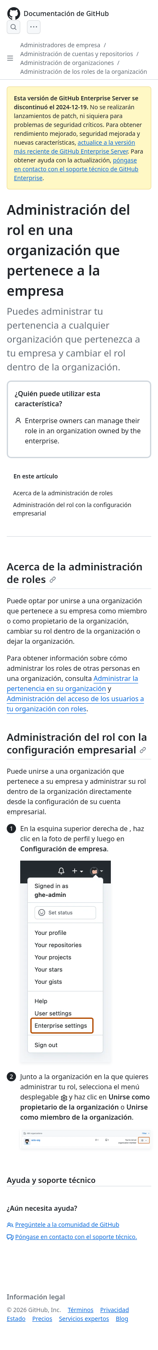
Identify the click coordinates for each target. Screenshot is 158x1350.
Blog (122, 1319)
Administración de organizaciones (67, 63)
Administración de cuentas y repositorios (76, 54)
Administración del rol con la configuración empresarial (77, 743)
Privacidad (114, 1310)
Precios (42, 1319)
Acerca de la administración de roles (74, 572)
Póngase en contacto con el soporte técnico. (72, 1237)
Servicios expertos (84, 1319)
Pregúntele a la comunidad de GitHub (63, 1224)
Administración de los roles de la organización (83, 72)
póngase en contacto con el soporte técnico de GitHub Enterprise (76, 169)
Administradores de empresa (60, 45)
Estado (16, 1319)
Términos (81, 1310)
